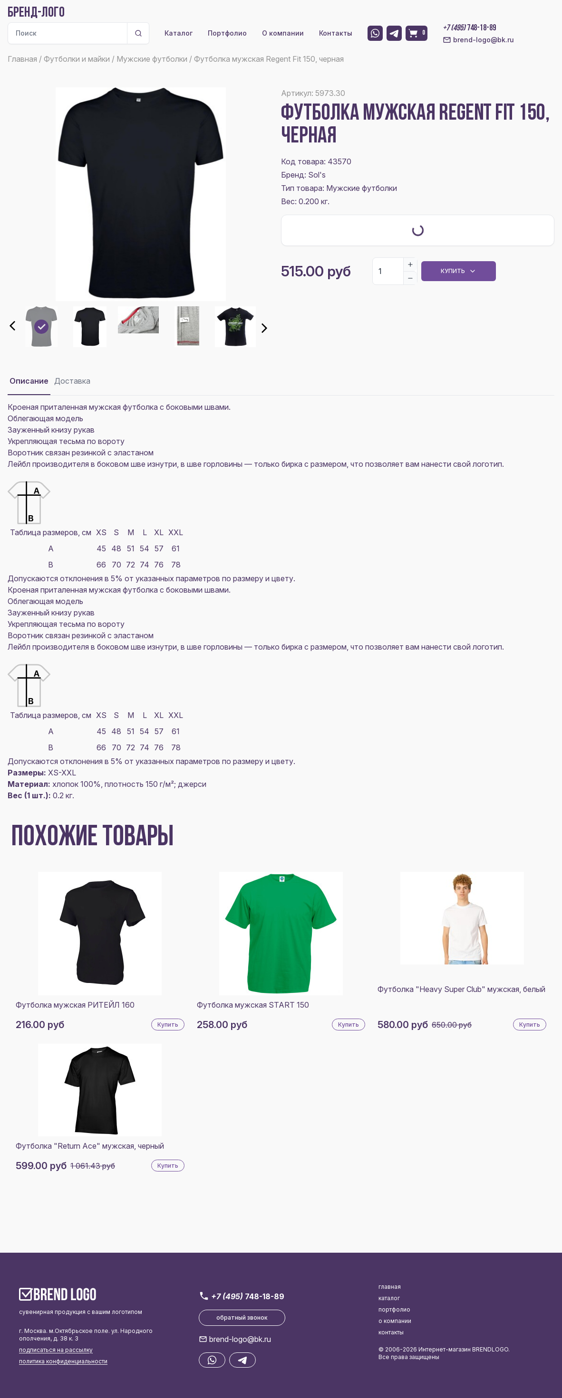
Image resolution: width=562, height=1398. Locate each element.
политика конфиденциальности (63, 1361)
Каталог (179, 33)
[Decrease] (410, 277)
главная (389, 1286)
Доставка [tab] (72, 381)
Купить (167, 1024)
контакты (391, 1332)
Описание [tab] (29, 381)
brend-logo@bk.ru (478, 40)
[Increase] (410, 264)
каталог (389, 1298)
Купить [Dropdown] (458, 271)
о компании (394, 1320)
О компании (283, 33)
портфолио (394, 1309)
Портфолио (227, 33)
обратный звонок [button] (242, 1317)
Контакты (335, 33)
